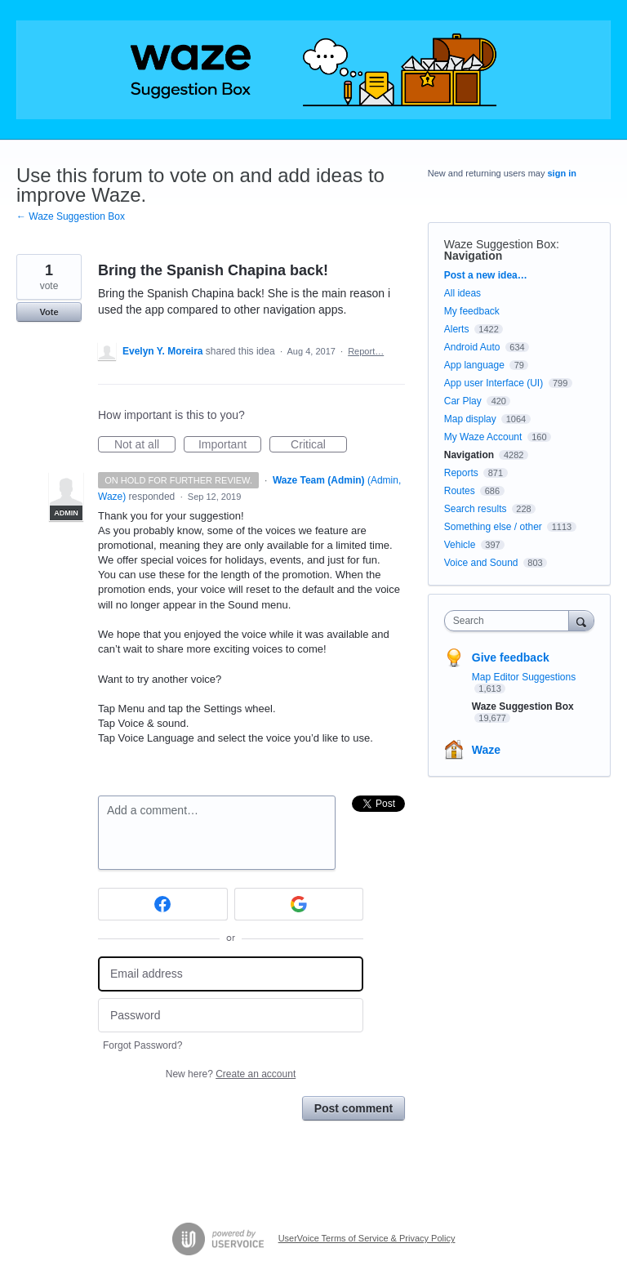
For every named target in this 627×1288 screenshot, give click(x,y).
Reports (461, 473)
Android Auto (472, 347)
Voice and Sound (481, 562)
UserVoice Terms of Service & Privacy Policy (367, 1238)
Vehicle (460, 544)
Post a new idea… (485, 275)
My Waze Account (483, 437)
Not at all (145, 445)
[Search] (581, 620)
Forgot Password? (142, 1045)
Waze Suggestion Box (500, 244)
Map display (470, 419)
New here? (231, 1074)
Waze (486, 749)
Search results (475, 509)
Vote (48, 312)
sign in (562, 173)
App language (474, 365)
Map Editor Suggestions (524, 677)
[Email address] (230, 974)
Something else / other (493, 527)
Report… (366, 351)
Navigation (473, 255)
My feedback (472, 311)
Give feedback (510, 657)
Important (229, 445)
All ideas (462, 293)
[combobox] (510, 620)
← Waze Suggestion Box (70, 216)
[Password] (230, 1015)
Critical (319, 445)
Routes (459, 491)
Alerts (456, 329)
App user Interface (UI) (493, 383)
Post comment (353, 1108)
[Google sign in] (299, 904)
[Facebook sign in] (163, 904)
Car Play (463, 401)
